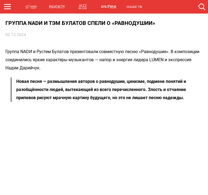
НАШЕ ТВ (134, 7)
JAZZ (82, 7)
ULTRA (108, 7)
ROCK (57, 7)
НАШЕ (31, 7)
